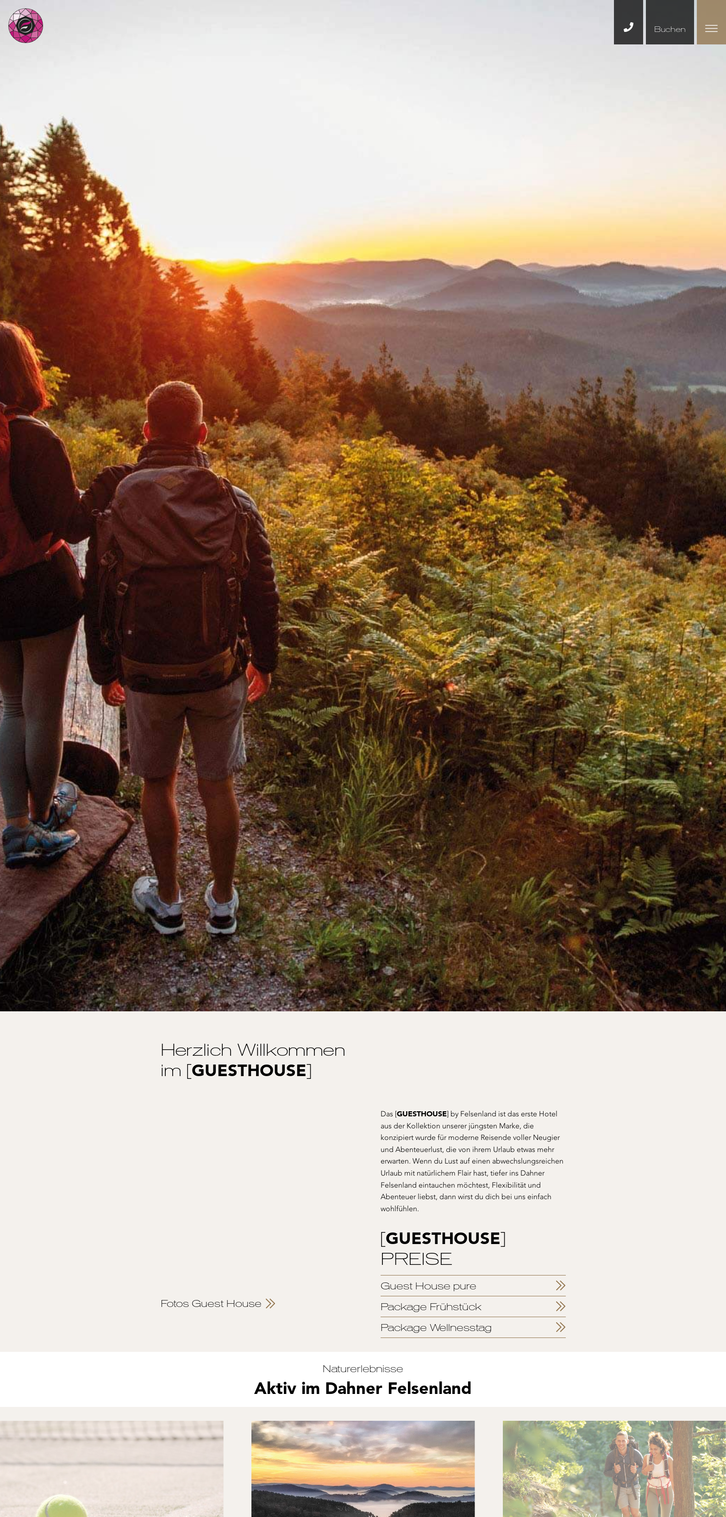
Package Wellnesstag (436, 1327)
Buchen (670, 29)
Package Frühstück (431, 1306)
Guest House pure (428, 1286)
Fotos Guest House (211, 1303)
